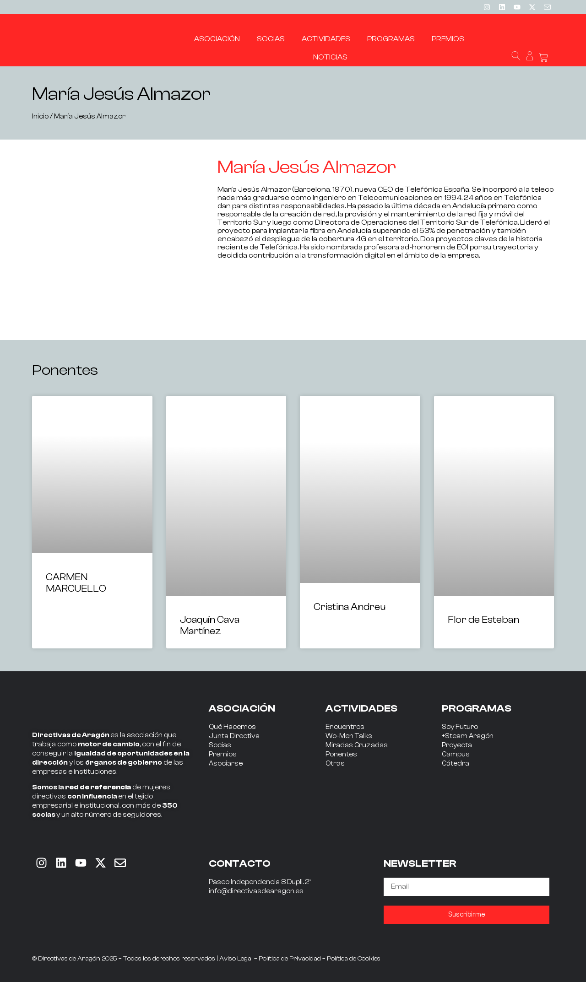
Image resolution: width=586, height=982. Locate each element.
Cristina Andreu (349, 606)
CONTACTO (240, 863)
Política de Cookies (353, 958)
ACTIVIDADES (361, 708)
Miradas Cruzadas (357, 745)
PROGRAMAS (476, 708)
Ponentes (341, 754)
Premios (223, 754)
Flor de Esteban (483, 619)
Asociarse (226, 763)
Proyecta (457, 745)
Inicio (40, 116)
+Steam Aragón (468, 736)
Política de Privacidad (290, 958)
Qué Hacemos (232, 727)
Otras (335, 763)
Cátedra (455, 763)
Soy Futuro (460, 727)
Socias (220, 745)
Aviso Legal (236, 958)
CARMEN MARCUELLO (76, 583)
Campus (456, 754)
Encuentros (345, 727)
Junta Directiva (234, 736)
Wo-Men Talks (349, 736)
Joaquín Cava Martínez (209, 625)
